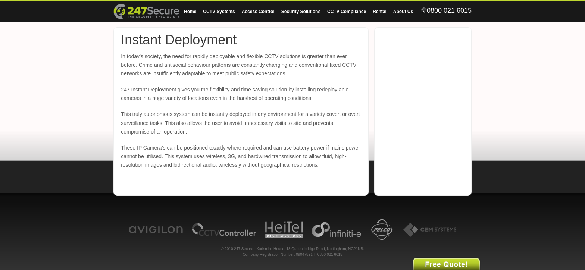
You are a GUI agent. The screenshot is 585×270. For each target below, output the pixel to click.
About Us (403, 11)
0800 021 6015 (446, 10)
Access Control (258, 11)
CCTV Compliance (346, 11)
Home (190, 11)
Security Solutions (300, 11)
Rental (380, 11)
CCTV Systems (219, 11)
